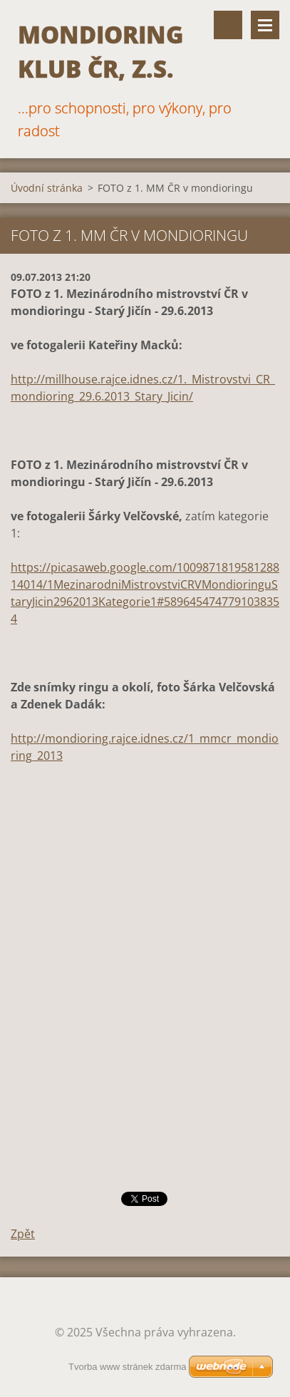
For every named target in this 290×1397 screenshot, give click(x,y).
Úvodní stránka (47, 188)
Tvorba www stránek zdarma (127, 1366)
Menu (265, 25)
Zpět (23, 1234)
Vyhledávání (228, 25)
